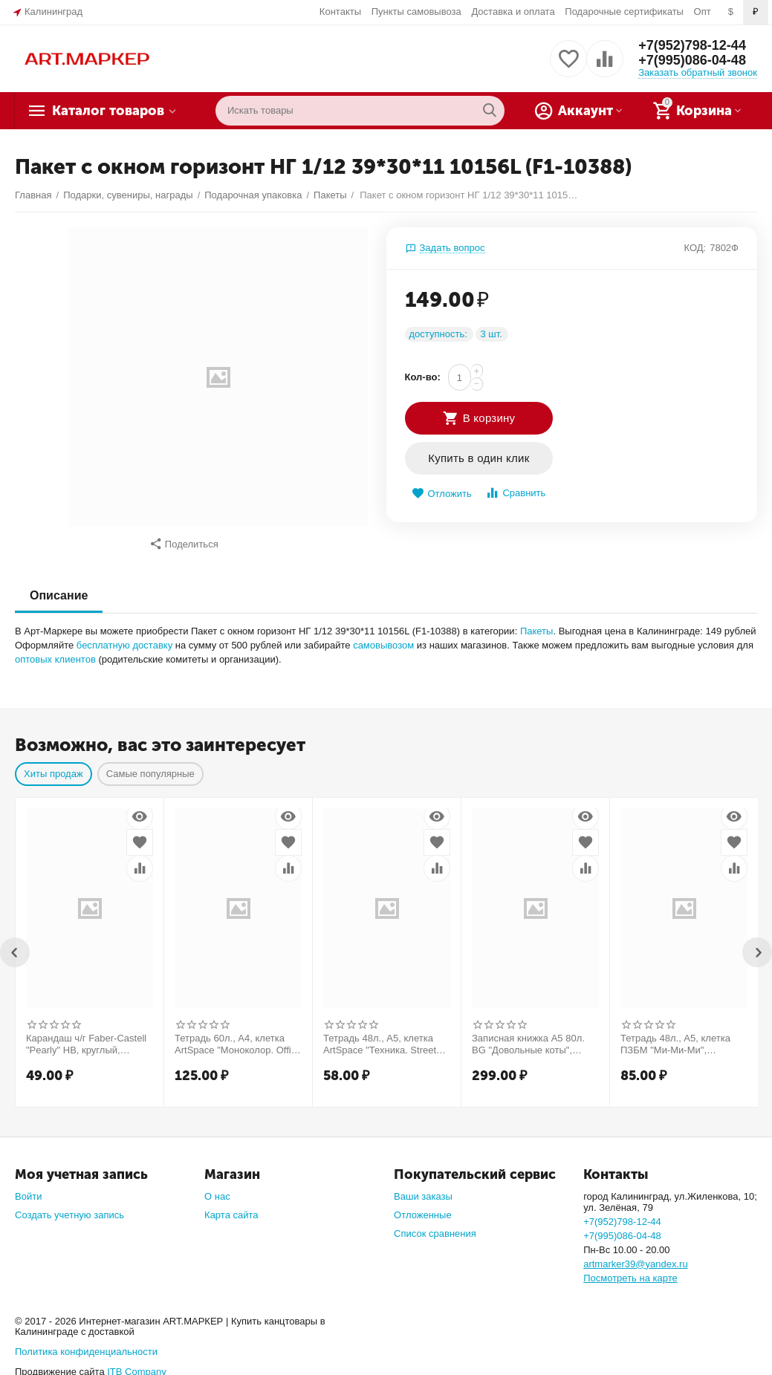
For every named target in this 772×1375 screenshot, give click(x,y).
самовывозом (383, 637)
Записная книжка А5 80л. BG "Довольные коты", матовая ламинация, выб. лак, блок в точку (529, 1037)
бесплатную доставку (124, 637)
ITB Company (136, 1364)
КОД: (695, 247)
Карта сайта (231, 1207)
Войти (28, 1188)
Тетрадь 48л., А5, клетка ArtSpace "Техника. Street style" (379, 1037)
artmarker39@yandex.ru (635, 1256)
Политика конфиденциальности (86, 1344)
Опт (702, 11)
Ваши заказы (423, 1188)
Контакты (340, 11)
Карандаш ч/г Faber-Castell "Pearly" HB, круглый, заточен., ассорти (86, 1037)
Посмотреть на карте (630, 1270)
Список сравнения (435, 1226)
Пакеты (537, 623)
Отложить (441, 493)
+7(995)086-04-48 (692, 60)
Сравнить (515, 493)
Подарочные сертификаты (624, 11)
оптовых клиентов (55, 651)
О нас (217, 1188)
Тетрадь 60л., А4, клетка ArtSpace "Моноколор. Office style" (238, 1037)
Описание (59, 588)
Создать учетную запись (69, 1207)
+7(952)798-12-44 (692, 45)
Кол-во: (423, 377)
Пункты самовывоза (416, 11)
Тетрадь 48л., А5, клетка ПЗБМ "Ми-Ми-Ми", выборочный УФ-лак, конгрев (675, 1037)
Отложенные (423, 1207)
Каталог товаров (108, 111)
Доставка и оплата (512, 11)
